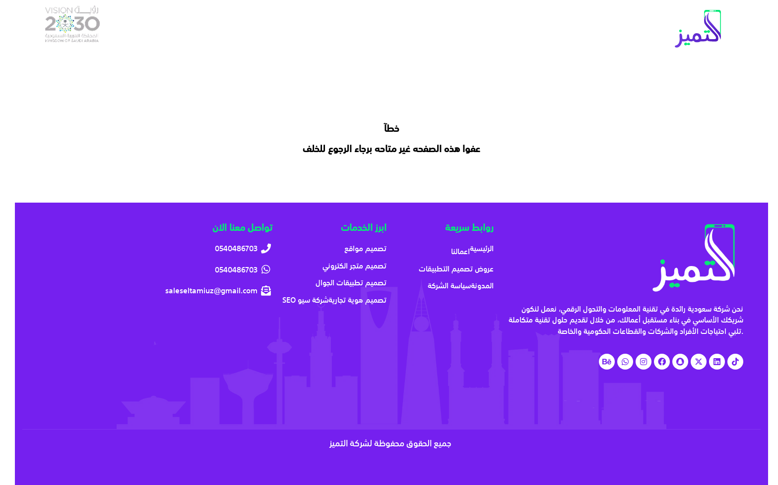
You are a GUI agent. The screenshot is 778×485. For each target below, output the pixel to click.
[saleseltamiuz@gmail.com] (156, 290)
